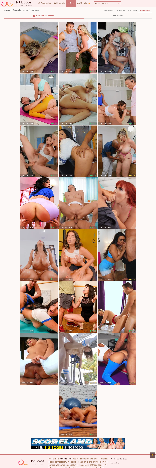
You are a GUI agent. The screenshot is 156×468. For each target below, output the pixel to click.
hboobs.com (66, 459)
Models (82, 3)
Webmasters (115, 463)
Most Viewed (132, 10)
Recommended (145, 10)
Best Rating (121, 10)
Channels (59, 3)
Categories (44, 3)
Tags (71, 3)
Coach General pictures (119, 459)
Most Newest (109, 10)
